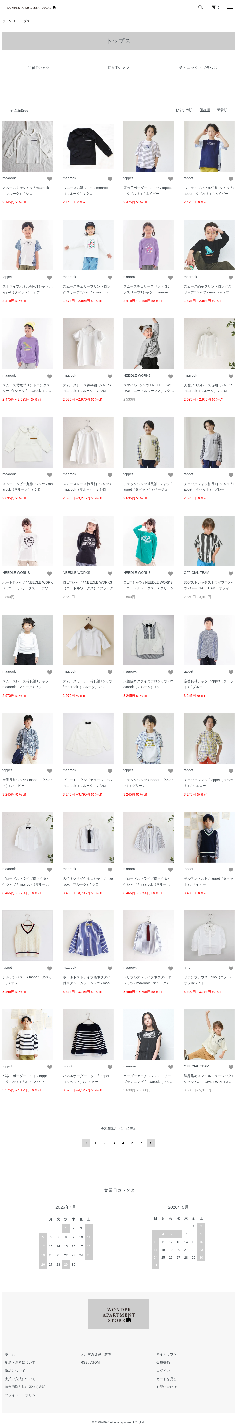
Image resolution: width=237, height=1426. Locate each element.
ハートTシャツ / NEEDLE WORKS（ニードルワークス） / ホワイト (27, 588)
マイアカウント (168, 1354)
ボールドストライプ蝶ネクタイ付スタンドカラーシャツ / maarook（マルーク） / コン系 (88, 983)
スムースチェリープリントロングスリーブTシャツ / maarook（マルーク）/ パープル (147, 292)
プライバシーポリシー (22, 1395)
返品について (15, 1371)
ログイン (163, 1371)
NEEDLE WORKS (137, 375)
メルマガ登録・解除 (96, 1354)
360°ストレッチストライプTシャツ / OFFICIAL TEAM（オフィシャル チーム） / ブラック (209, 588)
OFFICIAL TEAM (196, 573)
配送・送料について (20, 1362)
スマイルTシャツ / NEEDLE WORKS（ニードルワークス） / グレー (148, 391)
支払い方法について (20, 1379)
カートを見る (166, 1379)
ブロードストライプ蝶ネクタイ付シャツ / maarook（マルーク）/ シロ (26, 884)
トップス (24, 21)
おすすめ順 (183, 110)
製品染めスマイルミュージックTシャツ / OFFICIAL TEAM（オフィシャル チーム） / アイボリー (209, 1081)
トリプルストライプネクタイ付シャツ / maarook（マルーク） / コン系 (147, 983)
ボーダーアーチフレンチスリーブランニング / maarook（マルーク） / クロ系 (148, 1081)
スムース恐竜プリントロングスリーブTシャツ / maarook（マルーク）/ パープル (26, 391)
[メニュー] (229, 7)
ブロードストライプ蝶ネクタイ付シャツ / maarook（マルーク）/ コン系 (147, 884)
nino (187, 967)
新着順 (222, 110)
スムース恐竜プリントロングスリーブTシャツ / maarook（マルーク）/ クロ (208, 292)
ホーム (6, 21)
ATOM (95, 1362)
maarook (9, 178)
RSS (84, 1362)
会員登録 (163, 1362)
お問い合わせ (166, 1387)
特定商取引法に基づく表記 (25, 1387)
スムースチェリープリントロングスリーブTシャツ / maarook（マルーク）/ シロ (87, 292)
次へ (151, 1143)
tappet (128, 178)
